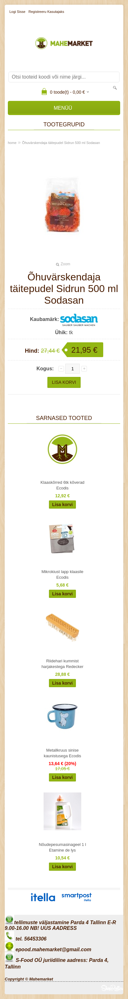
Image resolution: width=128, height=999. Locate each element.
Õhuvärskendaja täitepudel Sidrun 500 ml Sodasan (61, 143)
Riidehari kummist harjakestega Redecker (62, 664)
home (12, 143)
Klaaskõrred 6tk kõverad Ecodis (62, 485)
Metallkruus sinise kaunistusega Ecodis (62, 753)
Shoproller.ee (112, 988)
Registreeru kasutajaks (46, 12)
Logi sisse (17, 12)
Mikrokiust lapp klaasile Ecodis (62, 574)
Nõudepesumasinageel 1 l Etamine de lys (62, 847)
